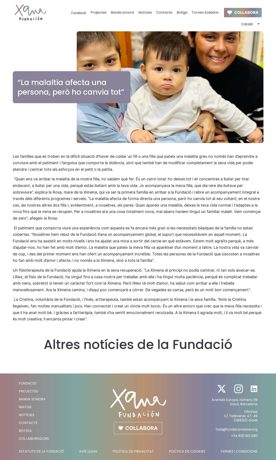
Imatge (25, 407)
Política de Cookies (187, 451)
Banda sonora (122, 12)
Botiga (182, 12)
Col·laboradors (34, 438)
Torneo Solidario (205, 12)
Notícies (145, 12)
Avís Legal (88, 451)
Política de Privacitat (133, 451)
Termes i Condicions (238, 451)
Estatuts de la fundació (41, 451)
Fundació (78, 12)
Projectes (99, 12)
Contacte (164, 12)
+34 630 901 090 (244, 435)
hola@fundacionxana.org (236, 429)
